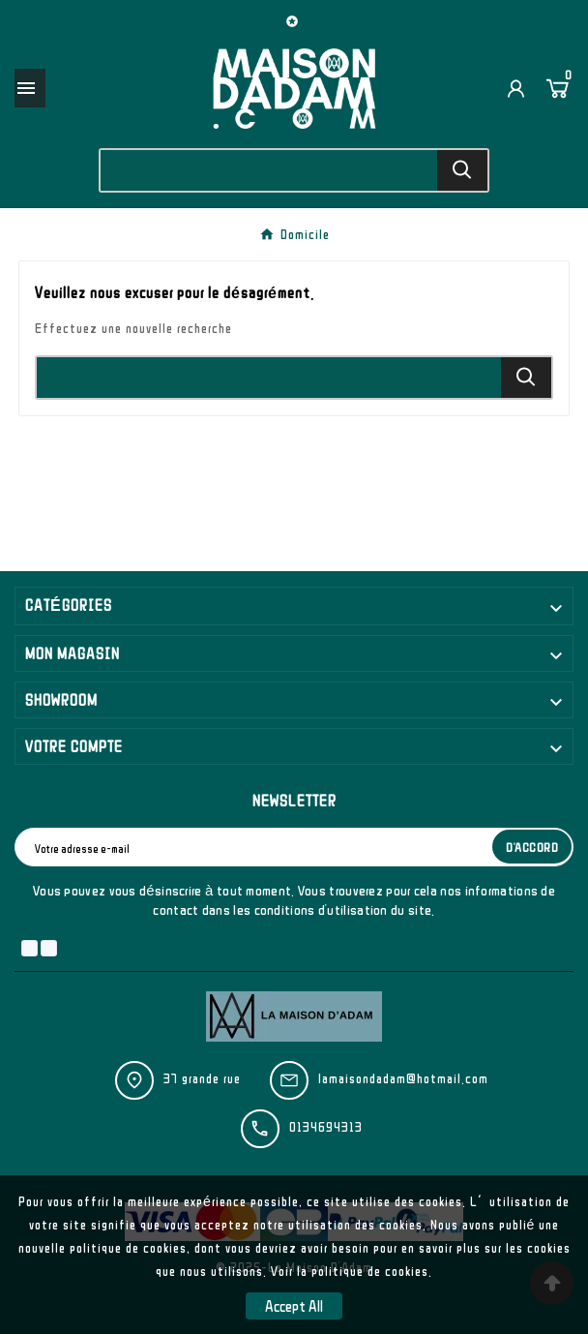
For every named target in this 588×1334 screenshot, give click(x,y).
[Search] (462, 170)
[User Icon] (516, 88)
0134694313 (326, 1127)
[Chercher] (269, 170)
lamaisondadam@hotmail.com (403, 1078)
